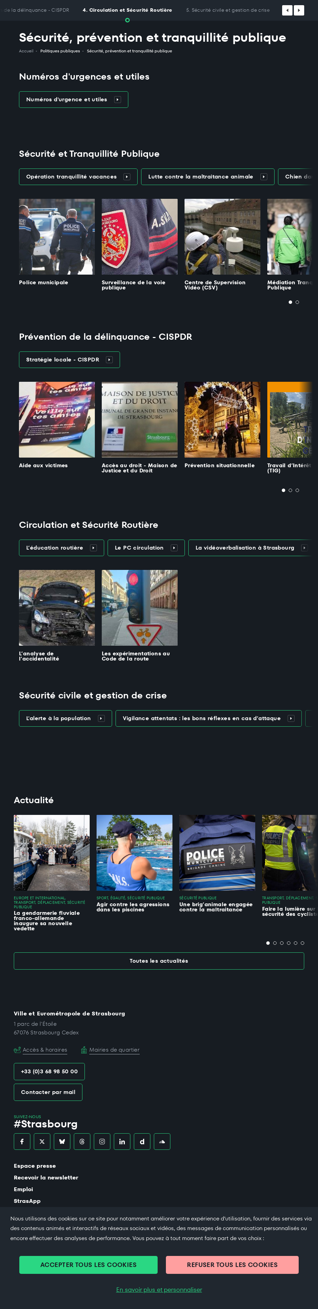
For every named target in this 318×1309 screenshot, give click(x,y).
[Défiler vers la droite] (299, 10)
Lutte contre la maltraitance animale (207, 177)
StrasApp (27, 1201)
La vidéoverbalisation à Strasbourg (252, 548)
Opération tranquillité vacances (78, 177)
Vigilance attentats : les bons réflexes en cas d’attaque (209, 718)
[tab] (290, 302)
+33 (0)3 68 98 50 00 (49, 1071)
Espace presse (35, 1166)
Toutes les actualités (159, 961)
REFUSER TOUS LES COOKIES (232, 1264)
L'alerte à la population (65, 718)
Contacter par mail (48, 1092)
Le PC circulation (146, 548)
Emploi (23, 1189)
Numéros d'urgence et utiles (73, 99)
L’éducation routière (61, 548)
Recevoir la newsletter (46, 1178)
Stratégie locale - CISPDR (69, 360)
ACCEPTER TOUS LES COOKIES (88, 1264)
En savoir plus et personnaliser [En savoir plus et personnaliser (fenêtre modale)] (159, 1289)
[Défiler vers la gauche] (287, 10)
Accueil (26, 51)
